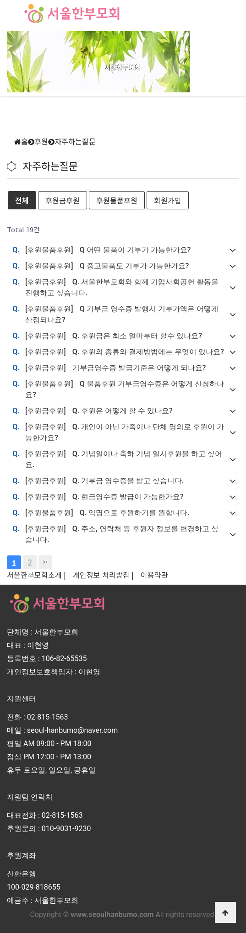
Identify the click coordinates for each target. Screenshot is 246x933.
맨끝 (45, 562)
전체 (22, 200)
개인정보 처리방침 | (103, 574)
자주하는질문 (75, 141)
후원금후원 (62, 200)
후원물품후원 (116, 200)
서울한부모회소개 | (36, 574)
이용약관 (154, 574)
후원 (41, 141)
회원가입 (167, 200)
